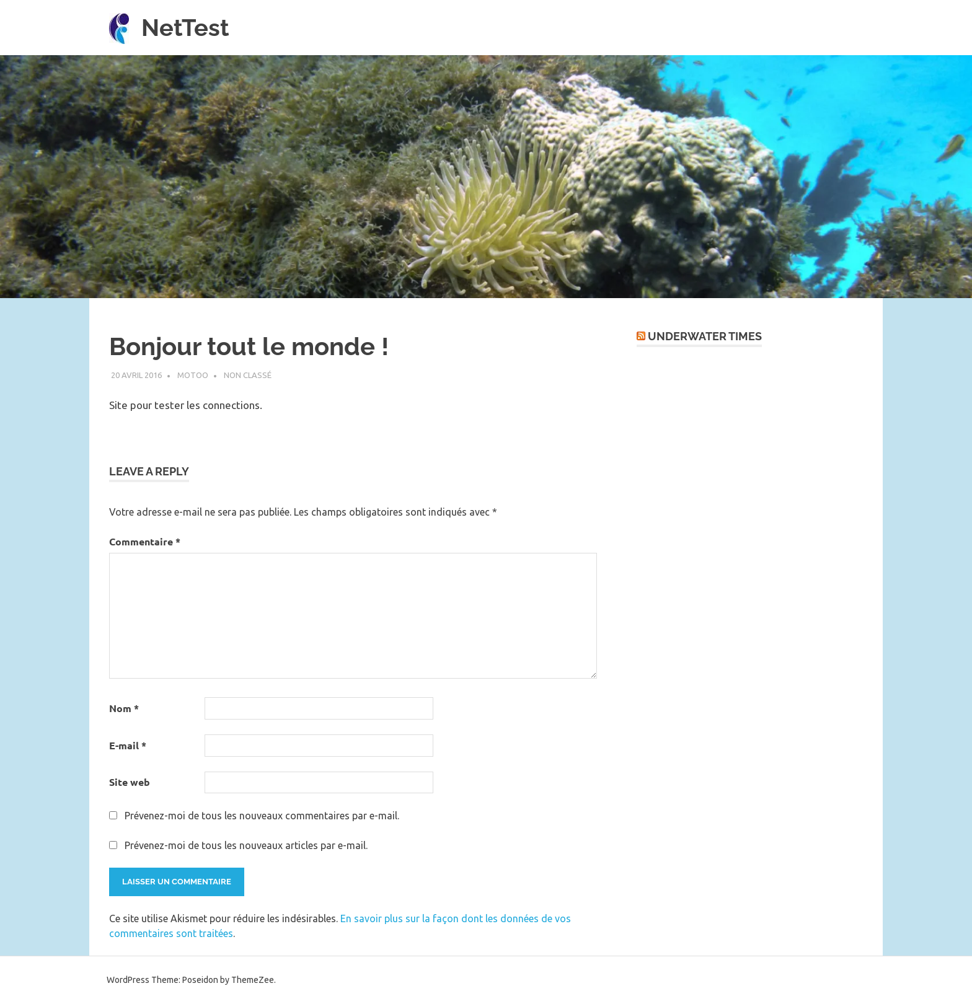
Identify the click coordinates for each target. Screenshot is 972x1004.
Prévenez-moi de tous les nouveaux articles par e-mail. (246, 845)
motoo (192, 375)
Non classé (248, 375)
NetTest (185, 28)
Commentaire (144, 541)
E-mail (127, 745)
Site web (129, 781)
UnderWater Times (705, 336)
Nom (124, 708)
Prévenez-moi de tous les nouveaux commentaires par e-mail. (262, 815)
